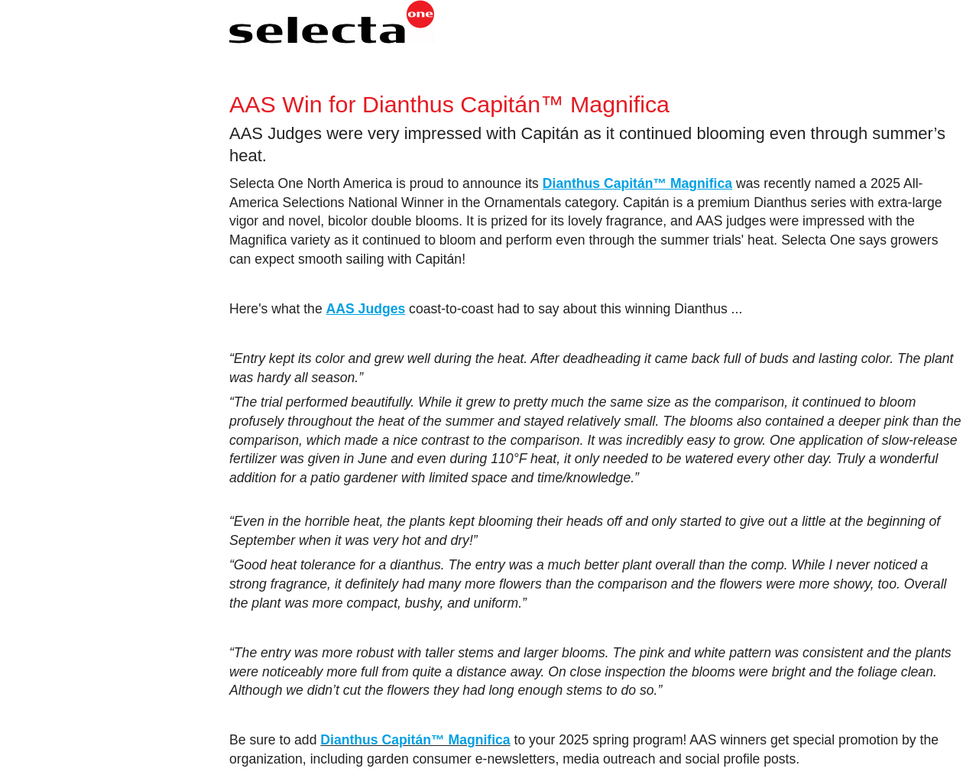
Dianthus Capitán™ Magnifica (415, 739)
